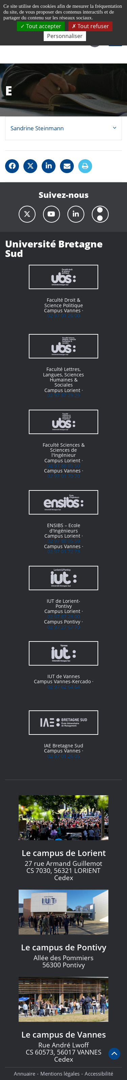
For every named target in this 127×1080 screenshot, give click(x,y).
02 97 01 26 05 (63, 756)
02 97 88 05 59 (63, 540)
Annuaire (24, 1073)
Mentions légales (60, 1073)
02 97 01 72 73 (63, 551)
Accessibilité (99, 1073)
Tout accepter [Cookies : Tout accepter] (40, 26)
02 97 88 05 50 (63, 465)
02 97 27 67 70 (63, 627)
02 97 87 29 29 (63, 395)
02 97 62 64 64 (63, 686)
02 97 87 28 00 (63, 616)
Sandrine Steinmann (37, 128)
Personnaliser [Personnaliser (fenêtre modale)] (65, 36)
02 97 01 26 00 (63, 315)
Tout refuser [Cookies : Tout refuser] (90, 26)
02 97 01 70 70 (63, 476)
